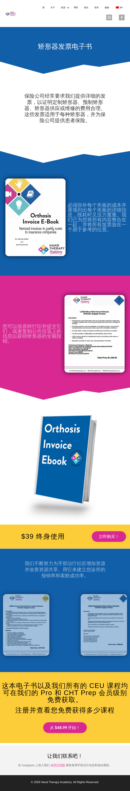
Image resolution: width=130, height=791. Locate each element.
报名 (86, 7)
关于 (53, 7)
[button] (68, 7)
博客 (76, 7)
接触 (107, 7)
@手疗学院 (58, 765)
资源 (63, 7)
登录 (96, 7)
